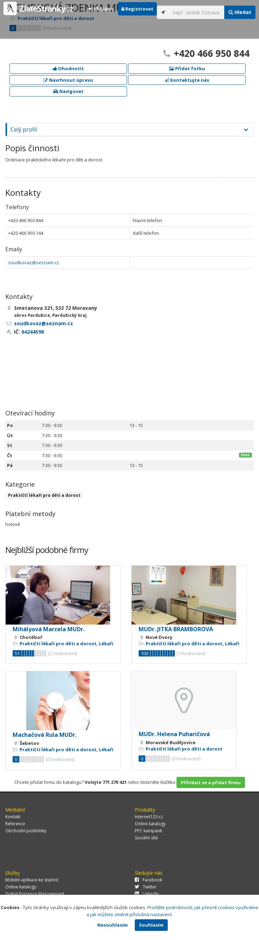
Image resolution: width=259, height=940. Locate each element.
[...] (197, 12)
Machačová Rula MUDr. (45, 735)
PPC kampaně (148, 831)
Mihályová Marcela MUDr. (49, 629)
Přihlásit (100, 9)
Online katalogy (150, 824)
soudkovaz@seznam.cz (33, 262)
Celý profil (24, 129)
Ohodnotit (68, 68)
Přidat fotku (187, 68)
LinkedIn (147, 894)
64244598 (32, 331)
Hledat (239, 12)
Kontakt (12, 817)
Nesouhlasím (112, 925)
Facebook (148, 880)
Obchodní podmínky (25, 831)
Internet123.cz (149, 817)
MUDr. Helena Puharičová (174, 734)
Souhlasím (151, 925)
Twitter (146, 887)
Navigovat (68, 91)
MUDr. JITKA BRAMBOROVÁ (176, 629)
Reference (15, 824)
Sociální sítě (146, 838)
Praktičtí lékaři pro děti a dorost (44, 495)
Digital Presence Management (34, 894)
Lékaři (106, 643)
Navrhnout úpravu (68, 80)
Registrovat (137, 9)
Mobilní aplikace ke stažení (31, 880)
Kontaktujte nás (187, 80)
